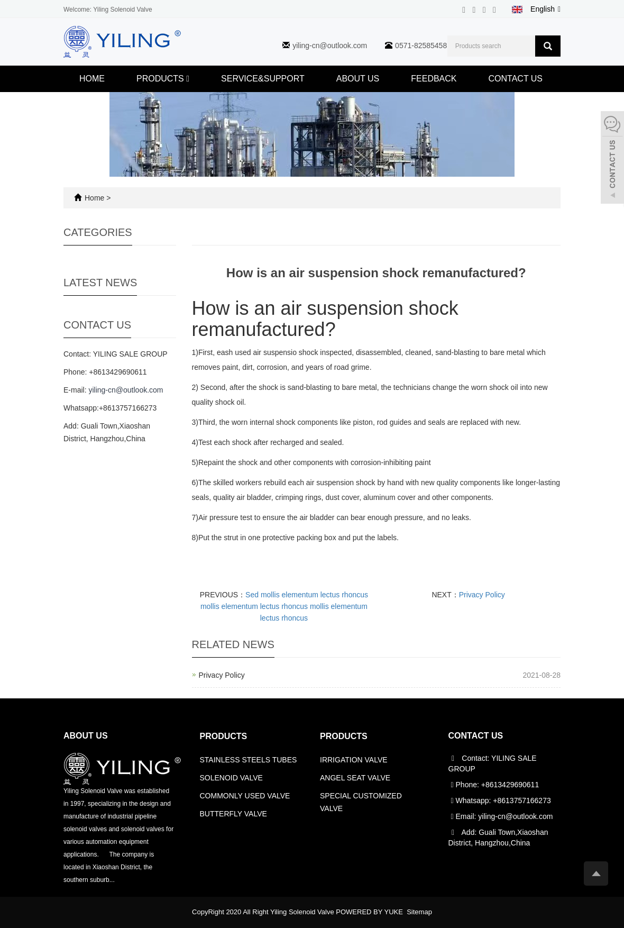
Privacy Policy (482, 594)
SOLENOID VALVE (231, 778)
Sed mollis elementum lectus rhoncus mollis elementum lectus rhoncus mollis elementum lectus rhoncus (284, 606)
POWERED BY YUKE (370, 912)
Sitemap (419, 912)
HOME (92, 78)
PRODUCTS (162, 78)
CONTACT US (516, 78)
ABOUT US (358, 78)
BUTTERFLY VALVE (233, 813)
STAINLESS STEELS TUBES (248, 760)
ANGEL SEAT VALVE (355, 778)
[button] (187, 78)
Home (94, 198)
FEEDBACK (433, 78)
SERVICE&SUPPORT (263, 78)
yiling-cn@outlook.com (329, 45)
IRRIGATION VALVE (354, 760)
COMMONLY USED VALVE (245, 795)
